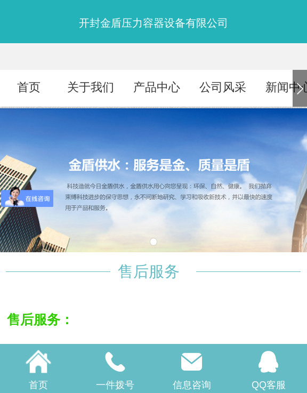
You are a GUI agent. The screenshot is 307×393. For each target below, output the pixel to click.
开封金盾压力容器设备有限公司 (153, 23)
